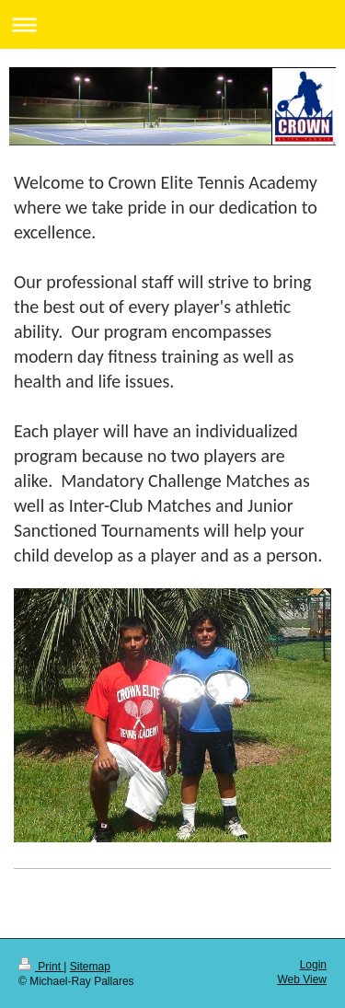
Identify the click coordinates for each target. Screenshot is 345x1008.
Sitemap (90, 966)
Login (313, 964)
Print (40, 966)
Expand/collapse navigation (172, 24)
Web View (302, 979)
